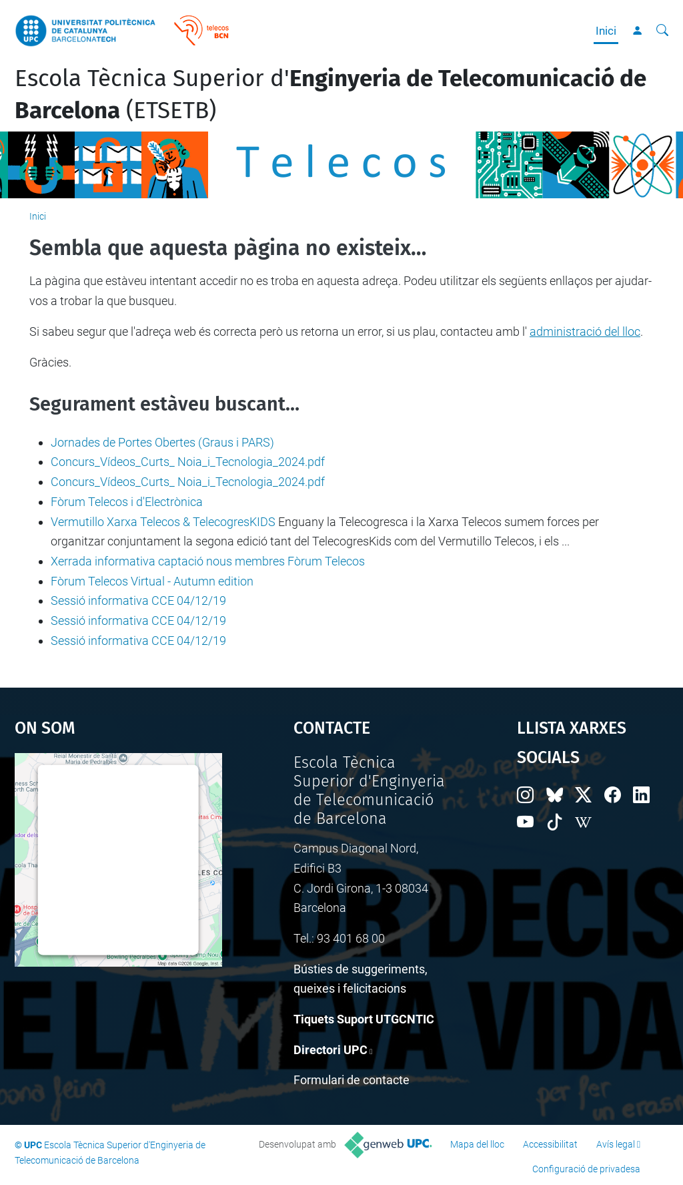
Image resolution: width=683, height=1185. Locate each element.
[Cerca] (662, 31)
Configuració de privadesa (586, 1169)
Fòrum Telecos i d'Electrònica (127, 502)
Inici (606, 30)
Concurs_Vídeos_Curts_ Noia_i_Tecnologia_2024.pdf (188, 462)
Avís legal (615, 1144)
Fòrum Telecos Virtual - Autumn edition (152, 581)
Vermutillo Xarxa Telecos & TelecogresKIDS (163, 522)
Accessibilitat (550, 1144)
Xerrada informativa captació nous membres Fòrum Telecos (208, 561)
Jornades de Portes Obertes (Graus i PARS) (162, 442)
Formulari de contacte (351, 1080)
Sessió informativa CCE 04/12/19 (138, 601)
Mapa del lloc (477, 1144)
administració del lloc (585, 331)
